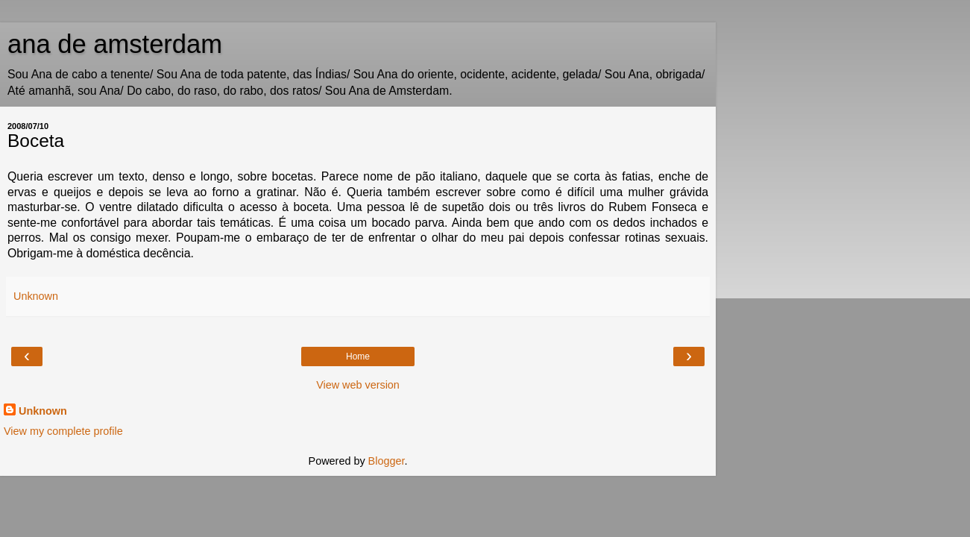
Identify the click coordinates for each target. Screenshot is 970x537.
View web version (358, 385)
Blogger (386, 461)
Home (358, 356)
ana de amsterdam (114, 44)
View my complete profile (63, 431)
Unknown (43, 411)
